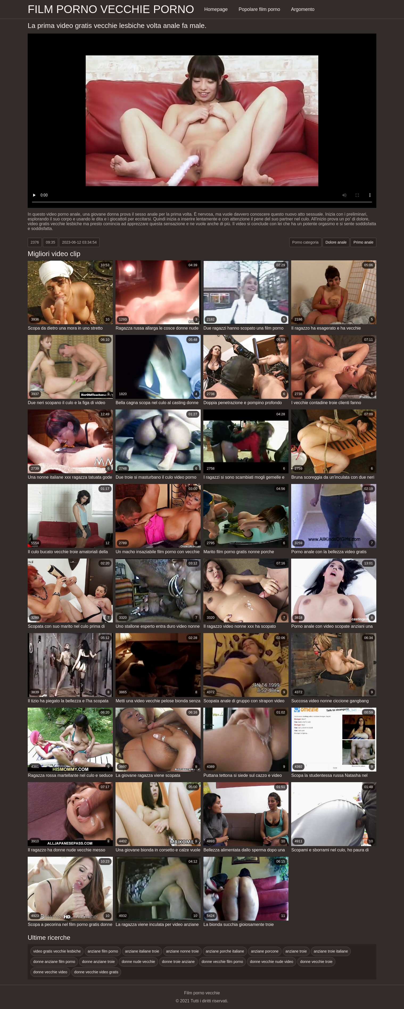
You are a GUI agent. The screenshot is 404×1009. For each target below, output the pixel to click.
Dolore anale (336, 242)
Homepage (216, 9)
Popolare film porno (259, 9)
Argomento (303, 9)
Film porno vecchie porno (111, 9)
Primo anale (363, 242)
